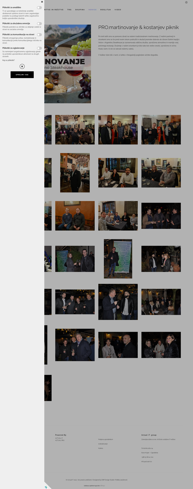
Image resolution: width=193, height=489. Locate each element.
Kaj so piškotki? (8, 60)
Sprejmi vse (22, 75)
